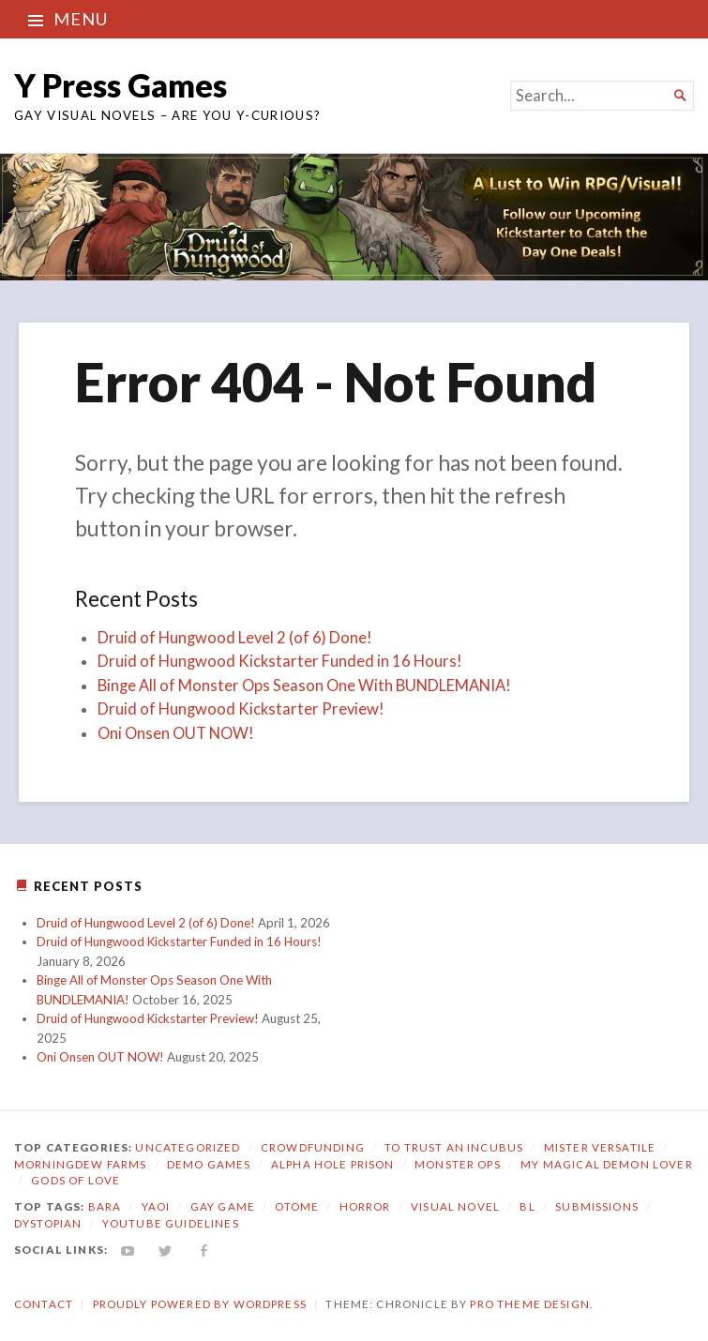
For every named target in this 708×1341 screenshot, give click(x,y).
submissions (597, 1206)
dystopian (48, 1223)
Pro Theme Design (529, 1304)
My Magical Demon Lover (606, 1164)
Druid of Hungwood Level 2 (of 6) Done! (235, 637)
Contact (43, 1304)
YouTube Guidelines (170, 1223)
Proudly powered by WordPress (200, 1304)
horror (365, 1206)
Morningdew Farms (80, 1164)
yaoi (156, 1206)
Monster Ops (457, 1164)
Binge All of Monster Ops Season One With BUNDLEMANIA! (304, 685)
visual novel (455, 1206)
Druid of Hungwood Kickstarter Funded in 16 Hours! (280, 661)
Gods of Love (75, 1180)
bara (105, 1206)
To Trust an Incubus (453, 1147)
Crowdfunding (313, 1147)
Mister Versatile (599, 1147)
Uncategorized (187, 1147)
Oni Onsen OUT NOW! (176, 733)
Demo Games (209, 1164)
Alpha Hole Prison (333, 1164)
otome (297, 1206)
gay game (222, 1206)
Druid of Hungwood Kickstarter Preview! (241, 709)
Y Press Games (120, 85)
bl (527, 1206)
